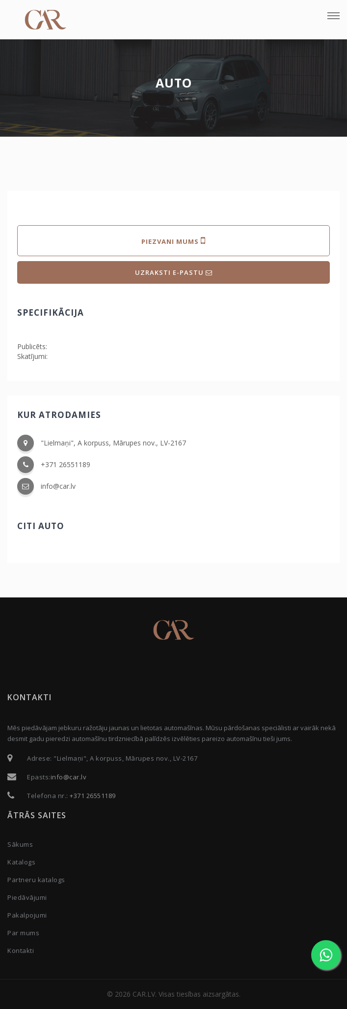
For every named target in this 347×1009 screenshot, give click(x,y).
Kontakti (20, 950)
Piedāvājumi (27, 897)
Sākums (20, 844)
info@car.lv (58, 486)
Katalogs (21, 862)
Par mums (23, 932)
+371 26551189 (65, 464)
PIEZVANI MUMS (173, 241)
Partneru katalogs (36, 879)
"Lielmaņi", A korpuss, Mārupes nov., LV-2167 (113, 442)
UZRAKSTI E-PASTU (174, 272)
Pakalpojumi (27, 915)
